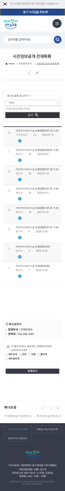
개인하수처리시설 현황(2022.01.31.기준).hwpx (19, 199)
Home (11, 63)
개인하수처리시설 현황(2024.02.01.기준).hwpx (19, 160)
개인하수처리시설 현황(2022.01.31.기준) (37, 188)
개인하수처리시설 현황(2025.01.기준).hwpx (19, 141)
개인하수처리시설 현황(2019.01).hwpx (19, 257)
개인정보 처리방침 (18, 429)
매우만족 (11, 354)
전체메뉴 (57, 23)
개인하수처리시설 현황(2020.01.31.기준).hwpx (19, 237)
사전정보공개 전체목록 (47, 63)
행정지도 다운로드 (18, 438)
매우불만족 (12, 359)
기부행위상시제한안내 (17, 416)
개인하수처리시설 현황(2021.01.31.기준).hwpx (19, 218)
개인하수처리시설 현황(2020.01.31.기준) (37, 227)
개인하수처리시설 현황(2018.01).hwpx (19, 276)
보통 (32, 354)
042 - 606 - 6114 (37, 469)
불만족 (42, 354)
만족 (22, 354)
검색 (58, 40)
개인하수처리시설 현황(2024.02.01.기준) (37, 150)
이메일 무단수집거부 (47, 429)
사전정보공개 (25, 63)
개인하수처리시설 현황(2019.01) (33, 246)
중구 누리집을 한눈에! (35, 12)
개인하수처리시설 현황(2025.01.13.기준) (37, 130)
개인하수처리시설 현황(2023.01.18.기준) (37, 169)
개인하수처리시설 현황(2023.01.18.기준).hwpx (19, 179)
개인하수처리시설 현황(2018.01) (33, 266)
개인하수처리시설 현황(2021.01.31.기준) (37, 208)
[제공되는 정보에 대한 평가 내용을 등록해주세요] (32, 364)
